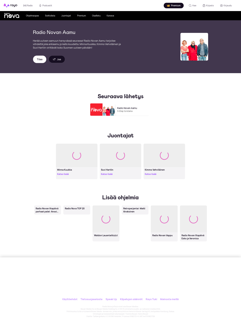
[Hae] (192, 5)
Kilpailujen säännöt (131, 299)
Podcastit (45, 5)
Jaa (57, 59)
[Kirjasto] (208, 5)
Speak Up (111, 299)
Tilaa (39, 59)
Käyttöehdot (69, 299)
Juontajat (66, 15)
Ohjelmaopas (32, 15)
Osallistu (96, 15)
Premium (81, 15)
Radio (28, 5)
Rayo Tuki (151, 299)
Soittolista (50, 15)
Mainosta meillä (169, 299)
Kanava (110, 15)
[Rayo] (100, 271)
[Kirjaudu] (226, 5)
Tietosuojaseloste (92, 299)
